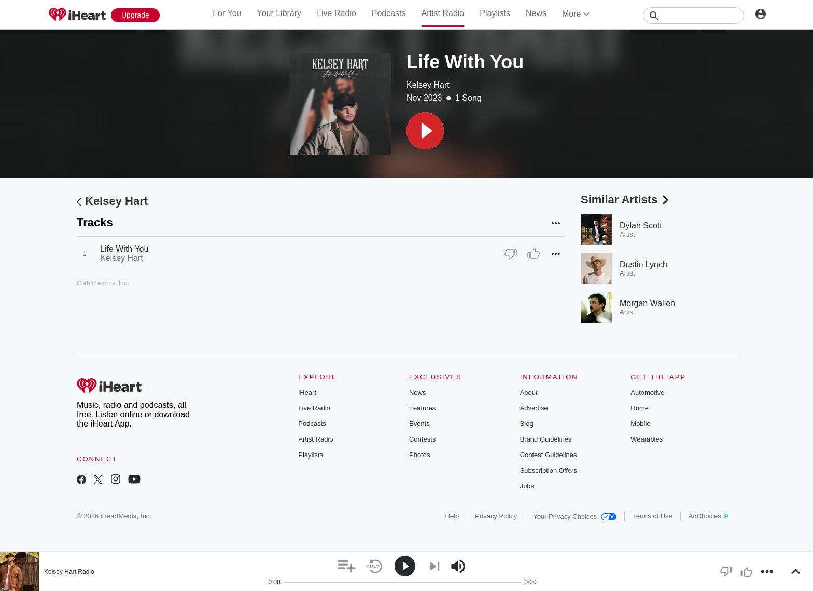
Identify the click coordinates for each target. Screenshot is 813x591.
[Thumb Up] (533, 253)
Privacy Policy (496, 516)
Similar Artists (626, 199)
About (529, 392)
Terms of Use (652, 516)
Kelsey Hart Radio (69, 571)
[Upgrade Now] (135, 15)
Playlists (495, 13)
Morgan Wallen (647, 303)
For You (227, 13)
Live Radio (336, 13)
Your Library (279, 13)
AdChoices (708, 516)
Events (419, 424)
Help (452, 516)
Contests (422, 439)
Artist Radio (443, 13)
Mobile (640, 424)
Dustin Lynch (643, 264)
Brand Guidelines (546, 439)
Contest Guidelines (548, 455)
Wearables (646, 439)
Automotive (647, 392)
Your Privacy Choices (574, 516)
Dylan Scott (641, 225)
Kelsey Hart (428, 84)
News (536, 13)
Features (422, 408)
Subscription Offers (548, 470)
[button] (425, 130)
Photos (419, 455)
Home (639, 408)
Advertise (534, 408)
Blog (527, 424)
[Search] (693, 15)
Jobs (527, 486)
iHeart (307, 392)
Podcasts (389, 13)
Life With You (124, 248)
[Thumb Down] (510, 253)
